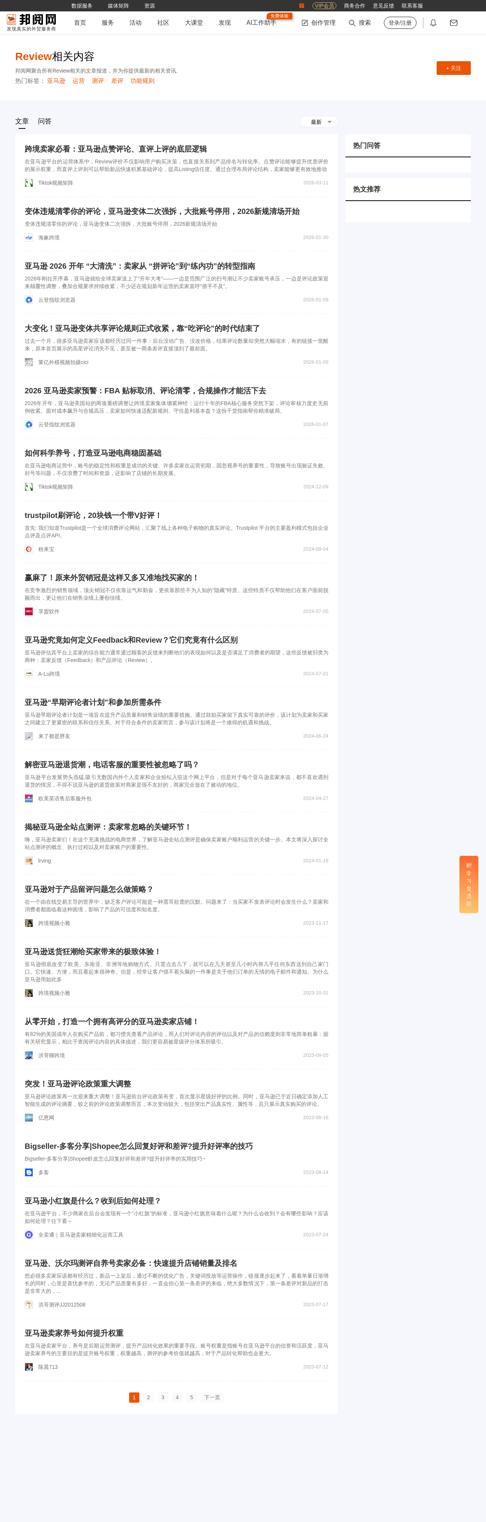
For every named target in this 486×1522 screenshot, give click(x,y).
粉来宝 (46, 549)
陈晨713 (48, 1367)
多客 (43, 1172)
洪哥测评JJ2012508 (62, 1305)
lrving (44, 861)
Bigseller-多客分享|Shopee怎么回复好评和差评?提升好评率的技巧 (139, 1146)
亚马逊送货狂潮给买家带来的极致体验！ (93, 951)
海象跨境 (49, 237)
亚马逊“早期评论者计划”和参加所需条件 (93, 702)
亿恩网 (46, 1118)
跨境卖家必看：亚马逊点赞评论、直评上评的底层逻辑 (116, 149)
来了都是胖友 (54, 736)
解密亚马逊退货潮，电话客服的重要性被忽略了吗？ (112, 764)
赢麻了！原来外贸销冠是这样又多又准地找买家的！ (112, 577)
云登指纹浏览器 (57, 300)
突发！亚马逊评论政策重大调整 (78, 1084)
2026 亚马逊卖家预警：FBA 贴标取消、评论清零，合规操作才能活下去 (145, 390)
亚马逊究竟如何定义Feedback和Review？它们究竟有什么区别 (131, 640)
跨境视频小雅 (54, 923)
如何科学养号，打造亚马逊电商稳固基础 (93, 453)
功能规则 (142, 81)
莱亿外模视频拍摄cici (63, 362)
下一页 (212, 1397)
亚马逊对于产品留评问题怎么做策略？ (89, 889)
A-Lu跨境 (49, 674)
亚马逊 (56, 81)
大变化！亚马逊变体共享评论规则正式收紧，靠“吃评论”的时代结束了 (142, 328)
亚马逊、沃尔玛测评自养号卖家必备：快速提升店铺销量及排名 (131, 1263)
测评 (98, 81)
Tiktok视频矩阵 (56, 183)
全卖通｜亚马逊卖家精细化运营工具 (80, 1235)
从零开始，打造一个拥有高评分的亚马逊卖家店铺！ (112, 1021)
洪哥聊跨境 (51, 1055)
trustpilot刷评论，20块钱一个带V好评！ (93, 515)
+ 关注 (453, 68)
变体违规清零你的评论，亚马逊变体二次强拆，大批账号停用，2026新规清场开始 (162, 211)
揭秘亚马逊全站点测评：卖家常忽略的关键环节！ (108, 827)
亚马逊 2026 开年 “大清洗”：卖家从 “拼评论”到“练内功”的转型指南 (140, 266)
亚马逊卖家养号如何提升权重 (74, 1333)
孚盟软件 (49, 611)
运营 (79, 81)
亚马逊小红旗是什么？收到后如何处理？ (93, 1201)
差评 (117, 81)
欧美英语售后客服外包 (65, 798)
